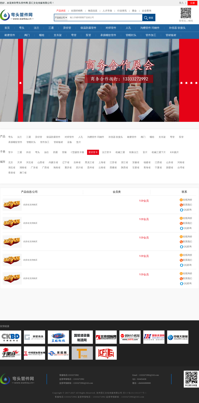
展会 (134, 10)
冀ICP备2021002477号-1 (135, 393)
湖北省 (11, 167)
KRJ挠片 (174, 152)
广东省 (34, 167)
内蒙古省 (53, 162)
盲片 (145, 152)
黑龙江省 (89, 162)
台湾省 (180, 167)
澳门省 (23, 172)
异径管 (67, 27)
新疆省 (169, 167)
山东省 (169, 162)
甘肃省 (135, 167)
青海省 (147, 167)
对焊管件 (111, 27)
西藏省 (113, 167)
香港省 (11, 172)
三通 (51, 27)
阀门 (27, 35)
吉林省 (77, 162)
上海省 (102, 162)
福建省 (147, 162)
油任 (46, 152)
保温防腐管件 (88, 27)
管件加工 (151, 35)
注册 (192, 3)
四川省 (79, 167)
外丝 (28, 152)
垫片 (78, 142)
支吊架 (58, 35)
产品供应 (61, 10)
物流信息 (92, 10)
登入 (181, 3)
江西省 (158, 162)
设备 (69, 142)
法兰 (36, 27)
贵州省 (90, 167)
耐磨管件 (9, 35)
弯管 (73, 35)
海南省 (56, 167)
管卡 (10, 152)
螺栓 (41, 35)
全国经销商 (77, 10)
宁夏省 (158, 167)
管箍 (64, 152)
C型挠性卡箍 (77, 152)
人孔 (128, 27)
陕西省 (124, 167)
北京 (10, 162)
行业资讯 (122, 10)
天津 (19, 162)
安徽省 (135, 162)
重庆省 (68, 167)
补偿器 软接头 (177, 27)
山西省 (40, 162)
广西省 (45, 167)
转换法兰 (133, 152)
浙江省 (124, 162)
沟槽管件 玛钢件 (150, 27)
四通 (55, 152)
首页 (7, 27)
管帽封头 (131, 35)
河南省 (180, 162)
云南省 (102, 167)
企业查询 (146, 10)
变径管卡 (93, 152)
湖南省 (23, 167)
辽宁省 (65, 162)
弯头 (21, 27)
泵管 (88, 35)
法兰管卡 (106, 152)
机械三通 (120, 152)
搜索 (148, 18)
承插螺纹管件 (108, 35)
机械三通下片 (159, 152)
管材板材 (171, 35)
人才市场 (107, 10)
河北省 (29, 162)
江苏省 (113, 162)
